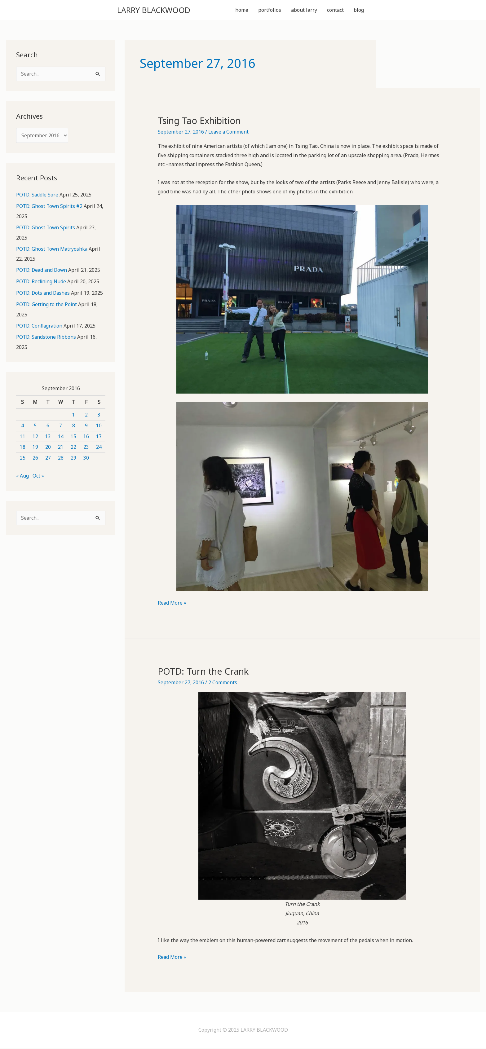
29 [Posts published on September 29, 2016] (73, 457)
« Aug (22, 475)
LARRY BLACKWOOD (161, 10)
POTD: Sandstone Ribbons (46, 336)
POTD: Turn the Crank (206, 672)
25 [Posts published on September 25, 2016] (22, 457)
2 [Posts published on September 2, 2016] (86, 414)
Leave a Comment (229, 133)
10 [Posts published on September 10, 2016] (99, 425)
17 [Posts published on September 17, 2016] (99, 435)
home (241, 10)
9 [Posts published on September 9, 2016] (86, 425)
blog (359, 10)
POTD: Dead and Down (42, 271)
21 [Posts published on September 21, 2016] (61, 446)
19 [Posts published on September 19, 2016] (35, 446)
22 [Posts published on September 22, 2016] (73, 446)
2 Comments (222, 683)
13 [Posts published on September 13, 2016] (48, 435)
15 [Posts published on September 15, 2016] (73, 435)
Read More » (172, 604)
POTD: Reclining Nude (42, 282)
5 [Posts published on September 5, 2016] (35, 425)
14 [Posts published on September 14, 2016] (61, 435)
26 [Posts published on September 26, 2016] (35, 457)
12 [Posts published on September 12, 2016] (35, 435)
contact (335, 10)
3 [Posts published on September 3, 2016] (99, 414)
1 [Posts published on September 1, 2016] (73, 414)
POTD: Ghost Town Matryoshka (52, 250)
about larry (304, 10)
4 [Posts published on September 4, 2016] (22, 425)
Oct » (38, 475)
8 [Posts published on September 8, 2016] (73, 425)
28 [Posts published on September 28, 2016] (61, 457)
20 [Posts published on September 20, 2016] (48, 446)
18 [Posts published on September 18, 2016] (22, 446)
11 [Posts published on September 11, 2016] (22, 435)
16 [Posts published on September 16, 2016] (86, 435)
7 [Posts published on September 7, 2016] (60, 425)
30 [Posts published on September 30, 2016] (86, 457)
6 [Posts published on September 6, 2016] (47, 425)
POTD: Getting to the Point (47, 304)
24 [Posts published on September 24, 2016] (99, 446)
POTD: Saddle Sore (38, 196)
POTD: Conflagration (40, 325)
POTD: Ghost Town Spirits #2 (50, 208)
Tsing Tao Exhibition (202, 121)
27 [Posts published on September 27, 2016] (48, 457)
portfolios (269, 10)
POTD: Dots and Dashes (44, 293)
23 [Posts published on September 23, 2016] (86, 446)
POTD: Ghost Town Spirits (46, 229)
